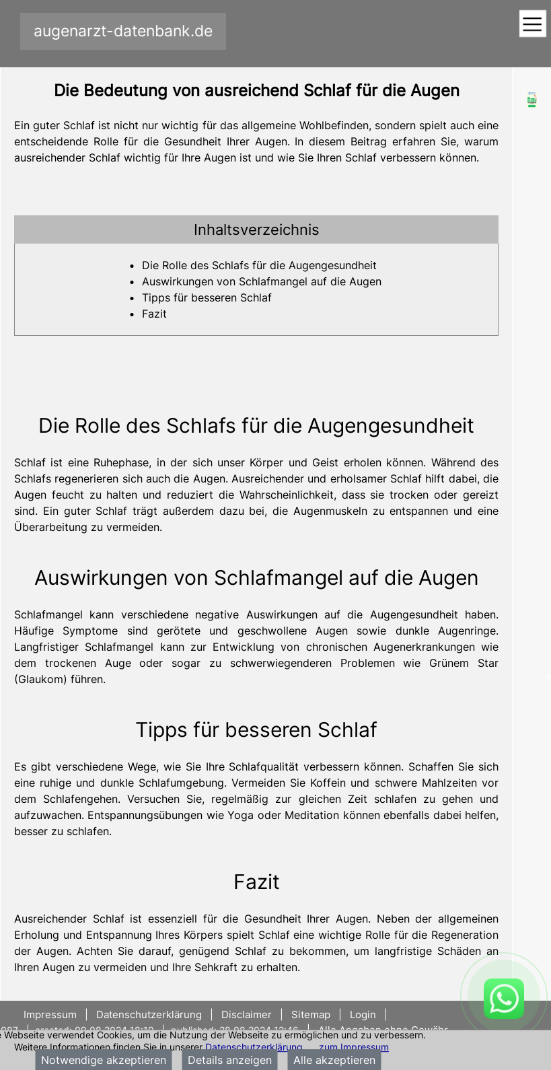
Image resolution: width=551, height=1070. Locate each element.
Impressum (51, 1014)
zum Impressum (354, 1047)
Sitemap (310, 1014)
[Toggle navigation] (532, 24)
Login (363, 1014)
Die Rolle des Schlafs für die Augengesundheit (259, 265)
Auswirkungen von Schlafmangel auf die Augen (261, 281)
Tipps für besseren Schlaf (207, 297)
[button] (256, 229)
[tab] (256, 229)
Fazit (154, 313)
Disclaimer (246, 1014)
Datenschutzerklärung (254, 1047)
